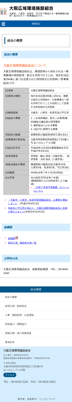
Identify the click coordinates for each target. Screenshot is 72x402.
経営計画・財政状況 (15, 306)
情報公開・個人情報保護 (18, 333)
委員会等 (10, 342)
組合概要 (36, 289)
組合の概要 (11, 297)
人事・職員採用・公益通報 (19, 315)
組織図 (13, 238)
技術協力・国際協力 (15, 324)
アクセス (10, 375)
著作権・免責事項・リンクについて (36, 399)
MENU (36, 23)
